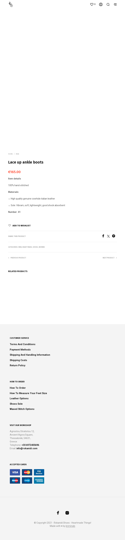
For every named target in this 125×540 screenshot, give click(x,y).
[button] (92, 4)
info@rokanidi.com (26, 448)
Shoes (35, 247)
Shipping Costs (18, 360)
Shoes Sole (16, 403)
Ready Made (27, 247)
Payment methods (20, 349)
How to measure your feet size (28, 393)
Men (17, 154)
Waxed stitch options (22, 409)
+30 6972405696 (30, 445)
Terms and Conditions (22, 344)
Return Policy (17, 365)
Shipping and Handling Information (30, 354)
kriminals (70, 526)
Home (10, 154)
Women (42, 247)
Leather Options (19, 398)
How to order (18, 387)
